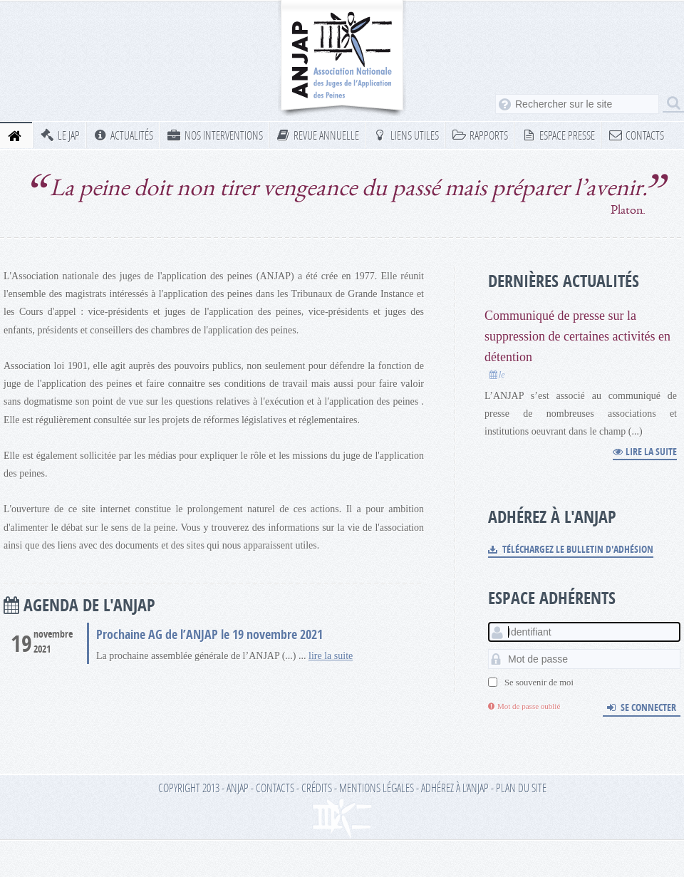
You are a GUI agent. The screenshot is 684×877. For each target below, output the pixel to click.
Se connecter (641, 707)
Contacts (636, 135)
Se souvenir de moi (539, 682)
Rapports (480, 135)
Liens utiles (405, 135)
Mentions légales (376, 787)
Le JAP (59, 135)
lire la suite (331, 655)
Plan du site (521, 787)
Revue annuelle (318, 135)
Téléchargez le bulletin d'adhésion (570, 549)
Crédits (316, 787)
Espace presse (558, 135)
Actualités (123, 135)
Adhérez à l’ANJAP (455, 787)
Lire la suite (645, 451)
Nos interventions (214, 135)
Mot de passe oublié (524, 706)
